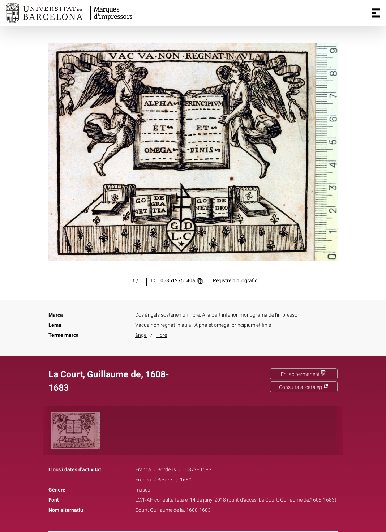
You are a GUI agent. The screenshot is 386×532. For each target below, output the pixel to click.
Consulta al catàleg (304, 387)
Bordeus (166, 470)
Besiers (165, 480)
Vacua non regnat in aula (163, 325)
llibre (161, 335)
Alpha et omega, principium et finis (232, 325)
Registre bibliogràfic (235, 281)
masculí (144, 490)
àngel (141, 335)
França (143, 470)
